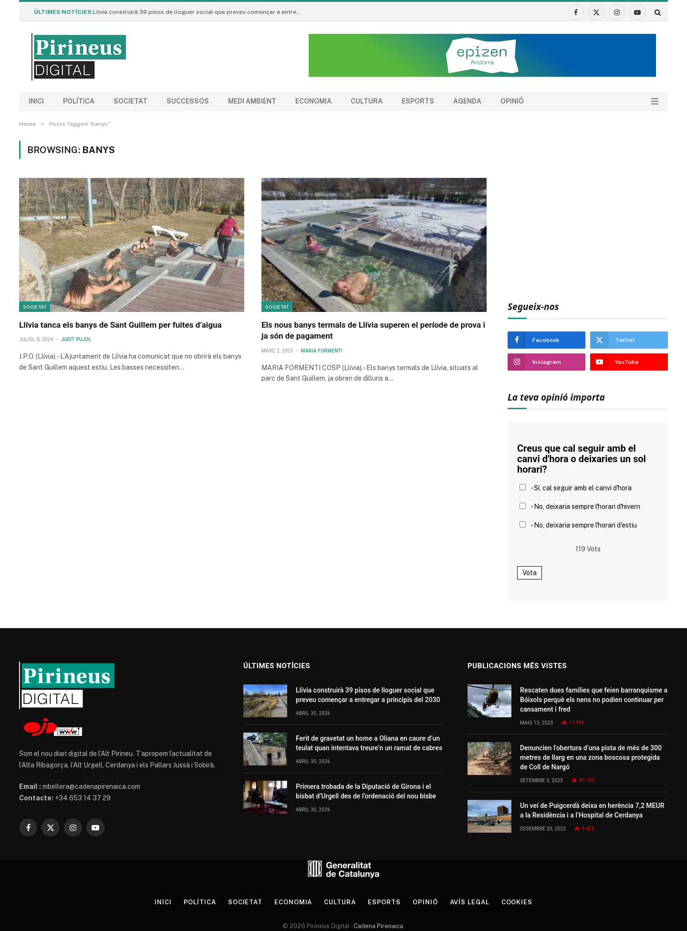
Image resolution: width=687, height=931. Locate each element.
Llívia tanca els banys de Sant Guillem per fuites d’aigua (120, 325)
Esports (418, 101)
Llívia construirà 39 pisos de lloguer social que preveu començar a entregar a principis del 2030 (200, 12)
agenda (467, 101)
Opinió (512, 101)
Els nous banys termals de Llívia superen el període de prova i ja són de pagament (373, 330)
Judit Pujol (76, 339)
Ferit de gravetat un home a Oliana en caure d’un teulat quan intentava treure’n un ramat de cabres (369, 743)
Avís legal (469, 902)
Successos (188, 101)
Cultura (367, 101)
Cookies (516, 902)
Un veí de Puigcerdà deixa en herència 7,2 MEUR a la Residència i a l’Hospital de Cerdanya (592, 810)
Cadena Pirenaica (377, 926)
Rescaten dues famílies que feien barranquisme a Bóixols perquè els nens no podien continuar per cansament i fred (593, 699)
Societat (130, 101)
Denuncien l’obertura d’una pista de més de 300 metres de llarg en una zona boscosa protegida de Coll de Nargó (591, 757)
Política (78, 101)
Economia (313, 101)
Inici (36, 101)
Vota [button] (529, 573)
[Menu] (654, 101)
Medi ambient (252, 101)
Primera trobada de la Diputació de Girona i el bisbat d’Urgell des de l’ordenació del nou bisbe (366, 791)
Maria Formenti (322, 350)
